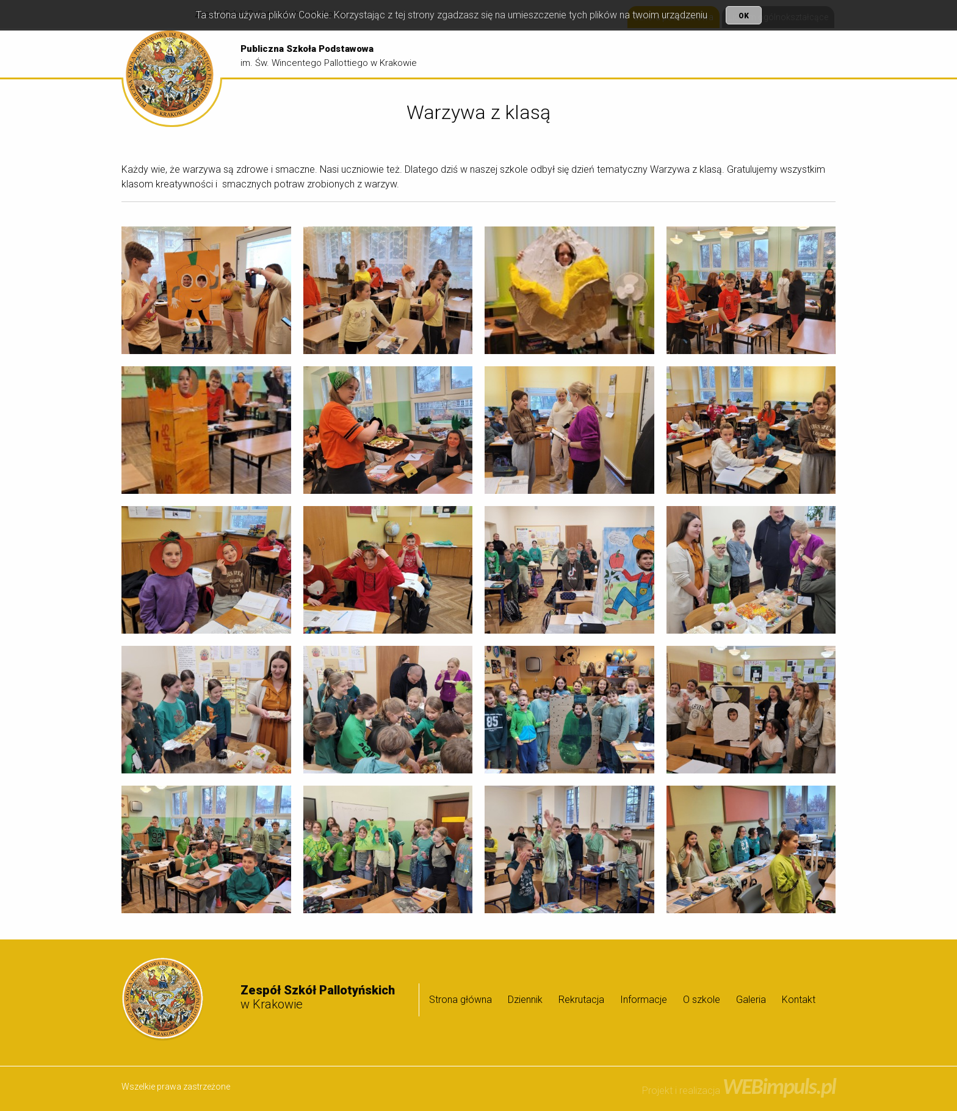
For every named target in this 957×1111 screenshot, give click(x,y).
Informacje (693, 53)
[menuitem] (514, 53)
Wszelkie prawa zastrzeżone (175, 1086)
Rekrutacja (632, 53)
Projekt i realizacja (739, 1090)
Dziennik (577, 53)
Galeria (808, 53)
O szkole (755, 53)
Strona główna (514, 53)
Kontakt (798, 999)
